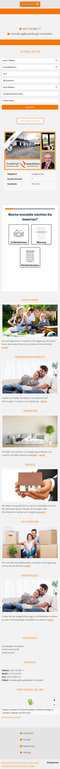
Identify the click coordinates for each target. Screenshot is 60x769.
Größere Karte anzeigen (11, 717)
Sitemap (25, 752)
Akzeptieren (53, 762)
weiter (5, 347)
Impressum (27, 733)
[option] (30, 161)
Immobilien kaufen (30, 121)
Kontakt (25, 739)
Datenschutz (27, 746)
